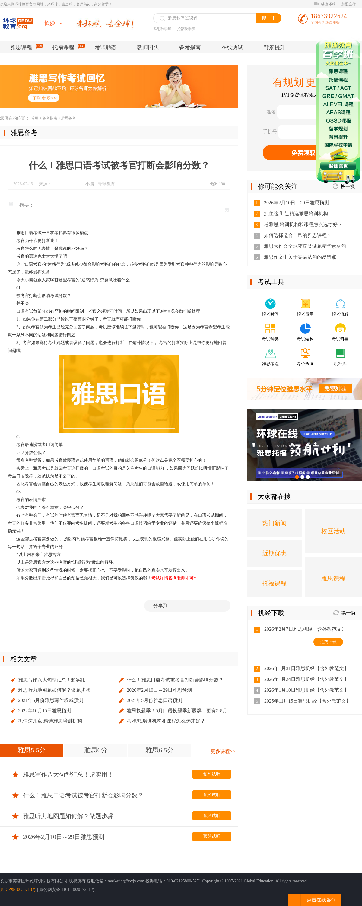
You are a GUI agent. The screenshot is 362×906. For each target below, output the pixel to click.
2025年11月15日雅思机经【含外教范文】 (307, 700)
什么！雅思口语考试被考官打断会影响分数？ (175, 679)
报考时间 (270, 314)
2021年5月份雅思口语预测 (154, 700)
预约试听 (211, 774)
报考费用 (305, 314)
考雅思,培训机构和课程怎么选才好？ (166, 720)
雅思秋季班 (162, 29)
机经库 (340, 364)
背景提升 (274, 47)
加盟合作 (348, 4)
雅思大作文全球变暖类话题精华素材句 (305, 246)
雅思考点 (270, 364)
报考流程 (340, 314)
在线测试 (232, 47)
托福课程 (68, 47)
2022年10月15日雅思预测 (44, 710)
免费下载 (328, 642)
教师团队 (148, 47)
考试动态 (105, 47)
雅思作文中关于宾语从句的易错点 (300, 257)
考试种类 (270, 339)
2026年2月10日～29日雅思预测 (159, 690)
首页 (34, 118)
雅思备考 (68, 118)
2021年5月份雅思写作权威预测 (50, 700)
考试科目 (340, 339)
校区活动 (333, 531)
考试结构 (305, 339)
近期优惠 (274, 553)
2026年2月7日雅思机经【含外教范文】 (305, 629)
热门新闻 (274, 523)
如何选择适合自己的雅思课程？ (298, 235)
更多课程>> (223, 751)
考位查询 (305, 364)
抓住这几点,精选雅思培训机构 (50, 720)
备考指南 (190, 47)
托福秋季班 (186, 29)
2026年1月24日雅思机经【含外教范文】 (306, 679)
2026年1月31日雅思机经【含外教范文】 (306, 668)
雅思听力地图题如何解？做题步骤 (54, 690)
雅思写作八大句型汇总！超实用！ (54, 679)
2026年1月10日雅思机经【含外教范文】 (306, 690)
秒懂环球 (324, 4)
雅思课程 (26, 47)
